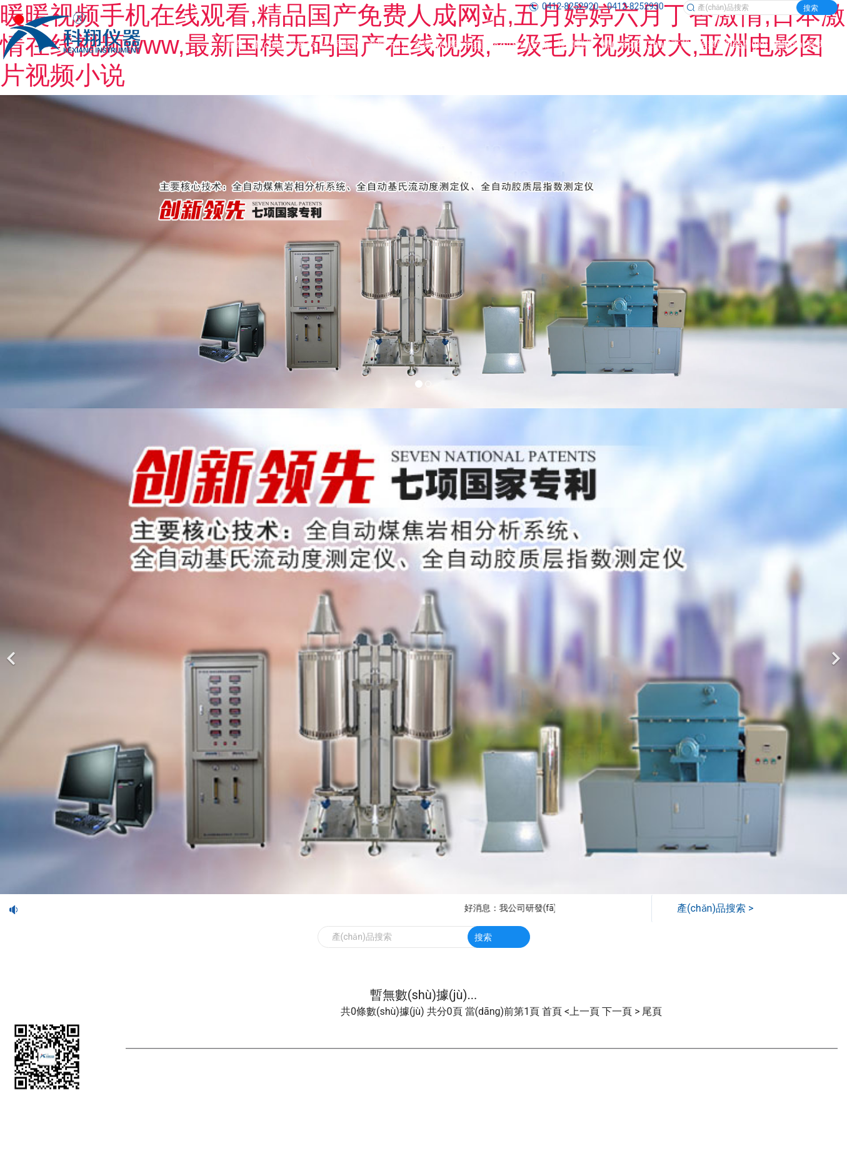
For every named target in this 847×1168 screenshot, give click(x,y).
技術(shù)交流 (519, 44)
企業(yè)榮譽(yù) (733, 44)
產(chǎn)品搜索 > (715, 908)
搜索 (810, 8)
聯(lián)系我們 (804, 44)
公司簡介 (342, 44)
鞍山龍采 (643, 1074)
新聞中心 (387, 44)
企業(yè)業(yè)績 (448, 44)
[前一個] (12, 651)
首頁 (234, 44)
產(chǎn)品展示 (283, 44)
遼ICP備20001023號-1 (443, 1074)
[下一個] (834, 651)
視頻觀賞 (575, 44)
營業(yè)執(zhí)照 (524, 1074)
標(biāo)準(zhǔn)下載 (646, 44)
